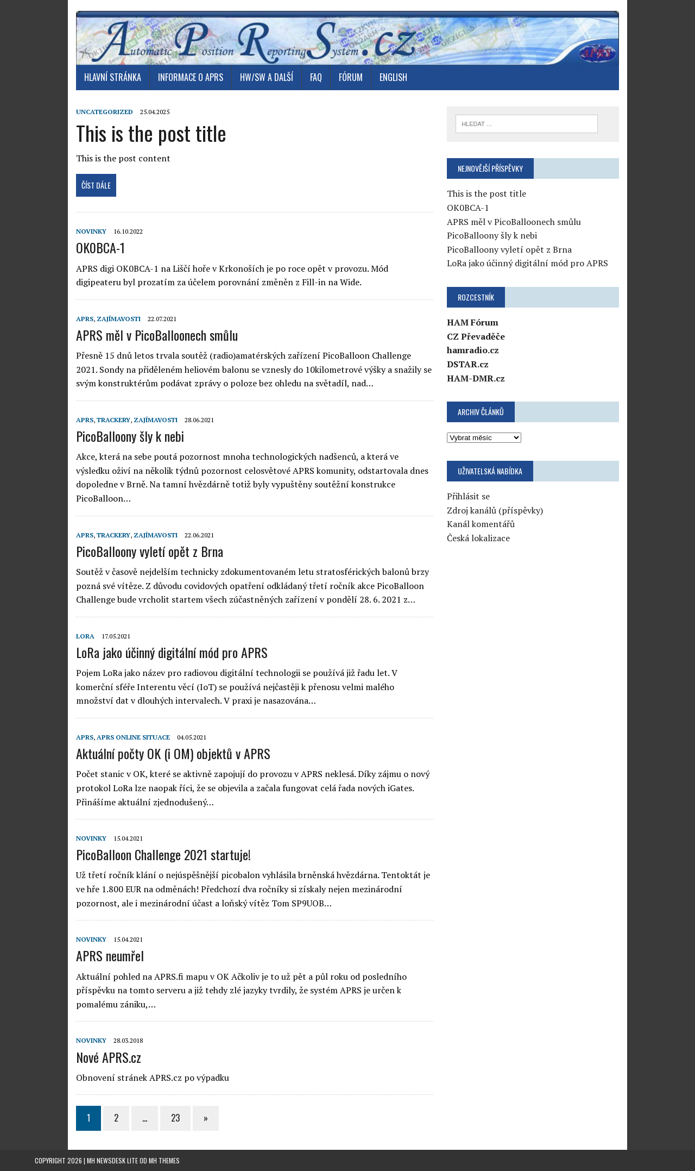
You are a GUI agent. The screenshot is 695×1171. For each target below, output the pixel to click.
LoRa (85, 636)
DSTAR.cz (468, 364)
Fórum (351, 77)
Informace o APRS (190, 77)
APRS (84, 319)
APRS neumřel (110, 955)
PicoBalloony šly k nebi (130, 436)
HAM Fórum (472, 322)
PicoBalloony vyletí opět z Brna (149, 551)
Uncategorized (104, 112)
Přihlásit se (468, 496)
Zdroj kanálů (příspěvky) (495, 510)
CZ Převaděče (476, 336)
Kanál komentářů (481, 524)
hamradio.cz (473, 350)
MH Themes (164, 1160)
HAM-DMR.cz (476, 378)
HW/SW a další (266, 77)
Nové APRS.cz (108, 1057)
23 (175, 1117)
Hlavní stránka (112, 77)
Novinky (91, 231)
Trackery (113, 420)
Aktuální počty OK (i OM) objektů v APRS (173, 753)
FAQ (316, 77)
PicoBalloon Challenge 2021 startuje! (163, 854)
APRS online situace (133, 737)
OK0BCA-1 (100, 247)
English (393, 77)
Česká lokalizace (478, 538)
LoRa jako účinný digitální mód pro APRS (172, 652)
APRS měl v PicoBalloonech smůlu (157, 335)
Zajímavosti (119, 319)
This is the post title (151, 132)
